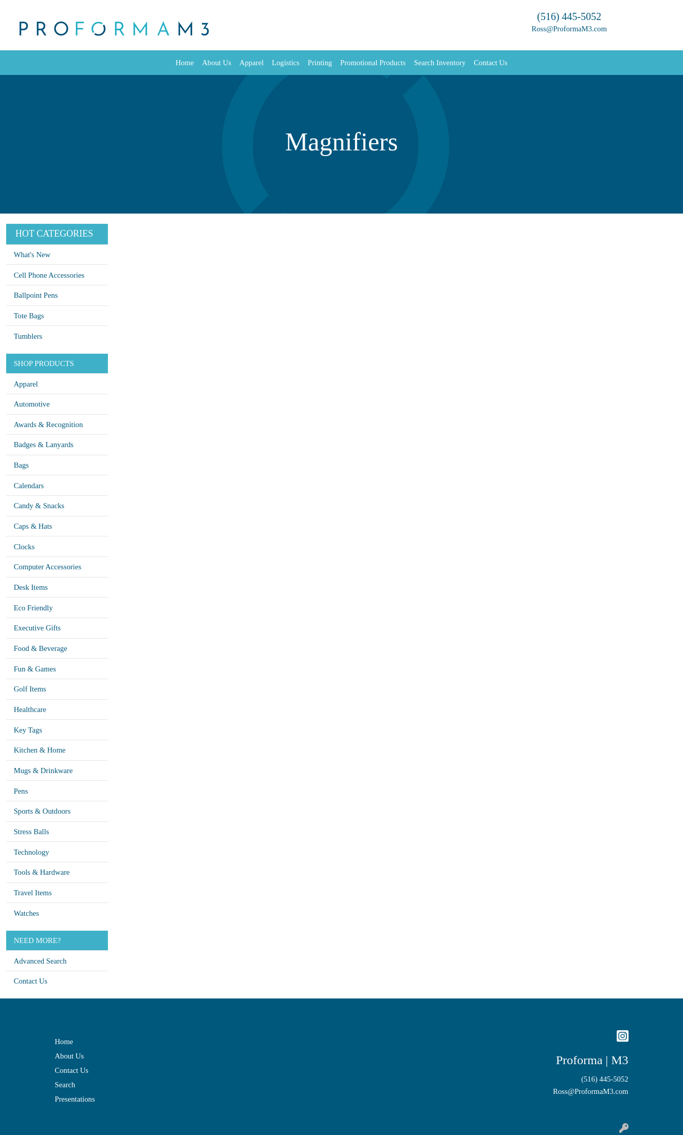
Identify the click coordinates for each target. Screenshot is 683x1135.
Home (184, 63)
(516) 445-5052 (569, 16)
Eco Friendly (33, 608)
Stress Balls (31, 832)
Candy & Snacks (39, 506)
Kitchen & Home (40, 750)
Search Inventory (440, 63)
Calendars (29, 486)
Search (65, 1085)
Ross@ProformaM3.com (569, 29)
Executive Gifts (37, 628)
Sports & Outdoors (42, 811)
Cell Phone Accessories (49, 275)
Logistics (286, 63)
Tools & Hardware (42, 872)
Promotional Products (372, 63)
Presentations (75, 1099)
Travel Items (33, 893)
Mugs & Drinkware (43, 770)
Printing (320, 63)
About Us (216, 63)
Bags (21, 465)
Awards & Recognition (48, 424)
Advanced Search (40, 961)
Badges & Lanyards (43, 444)
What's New (32, 255)
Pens (21, 791)
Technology (31, 852)
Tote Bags (29, 316)
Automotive (32, 404)
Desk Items (31, 587)
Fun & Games (35, 669)
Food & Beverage (40, 648)
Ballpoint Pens (36, 295)
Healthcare (30, 709)
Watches (26, 913)
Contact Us (491, 63)
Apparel (251, 63)
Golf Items (30, 689)
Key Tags (28, 730)
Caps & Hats (33, 526)
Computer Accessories (47, 567)
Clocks (24, 547)
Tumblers (28, 336)
